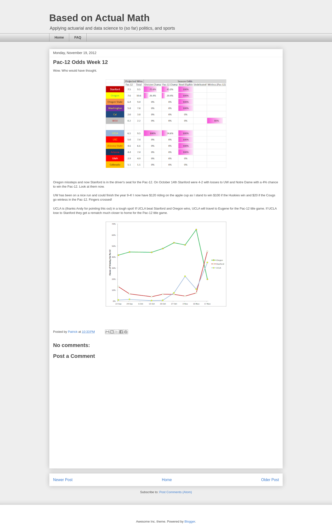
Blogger (189, 521)
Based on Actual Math (99, 18)
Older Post (270, 480)
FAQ (77, 37)
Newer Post (63, 480)
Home (59, 37)
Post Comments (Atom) (175, 492)
